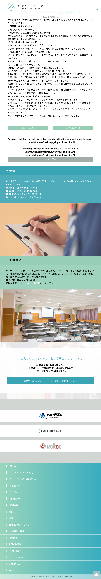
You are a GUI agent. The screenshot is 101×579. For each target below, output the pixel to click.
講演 (11, 518)
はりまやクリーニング (51, 576)
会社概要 (14, 492)
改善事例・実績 (17, 531)
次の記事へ (73, 127)
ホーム (13, 466)
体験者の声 (15, 485)
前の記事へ (28, 127)
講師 (11, 512)
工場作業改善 (15, 551)
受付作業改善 (15, 544)
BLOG (11, 570)
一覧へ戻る (50, 159)
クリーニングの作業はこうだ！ (24, 479)
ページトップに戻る (96, 574)
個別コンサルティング (19, 525)
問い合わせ (15, 498)
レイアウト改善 (16, 557)
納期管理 (13, 538)
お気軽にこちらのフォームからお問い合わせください (50, 380)
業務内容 (14, 505)
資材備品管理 (15, 564)
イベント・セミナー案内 (21, 472)
